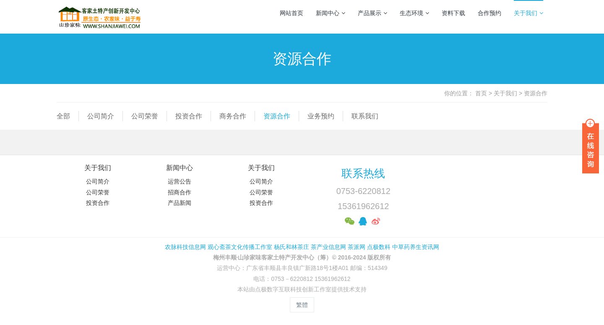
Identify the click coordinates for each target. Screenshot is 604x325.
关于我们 (528, 13)
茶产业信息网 (328, 247)
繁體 (302, 304)
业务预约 (320, 116)
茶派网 (356, 247)
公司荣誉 (144, 116)
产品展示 (372, 13)
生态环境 (414, 13)
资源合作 (535, 93)
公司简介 (100, 116)
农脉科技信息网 (185, 247)
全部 (63, 116)
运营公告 (179, 181)
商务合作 (232, 116)
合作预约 (489, 13)
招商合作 (179, 192)
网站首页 (291, 13)
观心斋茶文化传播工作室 (240, 247)
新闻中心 (330, 13)
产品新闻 (179, 202)
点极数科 (379, 247)
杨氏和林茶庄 (291, 247)
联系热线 (363, 173)
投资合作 (188, 116)
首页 (481, 93)
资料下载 (453, 13)
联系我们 (364, 116)
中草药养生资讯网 (415, 247)
